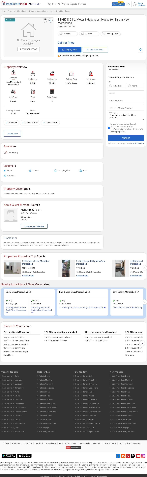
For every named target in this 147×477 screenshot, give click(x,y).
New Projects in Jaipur (121, 426)
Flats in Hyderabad (47, 430)
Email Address (115, 99)
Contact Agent (28, 274)
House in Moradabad (37, 11)
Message (112, 111)
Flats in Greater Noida (48, 410)
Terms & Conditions (67, 442)
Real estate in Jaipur (11, 426)
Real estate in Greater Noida (14, 410)
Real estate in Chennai (12, 414)
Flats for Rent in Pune (84, 390)
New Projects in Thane (121, 418)
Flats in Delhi (44, 374)
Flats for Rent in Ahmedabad (87, 422)
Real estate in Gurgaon (12, 382)
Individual (117, 84)
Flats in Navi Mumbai (47, 406)
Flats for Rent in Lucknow (86, 398)
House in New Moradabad (59, 11)
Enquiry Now (69, 48)
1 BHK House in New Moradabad (57, 336)
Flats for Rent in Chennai (85, 414)
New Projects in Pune (121, 390)
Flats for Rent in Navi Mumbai (87, 406)
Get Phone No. (95, 48)
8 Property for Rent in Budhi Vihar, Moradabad (41, 309)
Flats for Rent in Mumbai (85, 378)
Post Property (118, 3)
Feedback (39, 442)
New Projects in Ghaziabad (123, 402)
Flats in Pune (44, 390)
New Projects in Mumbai (122, 378)
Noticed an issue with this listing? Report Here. (78, 54)
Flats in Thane (45, 418)
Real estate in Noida (11, 394)
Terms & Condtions (137, 143)
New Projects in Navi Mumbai (124, 406)
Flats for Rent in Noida (84, 394)
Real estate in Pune (10, 390)
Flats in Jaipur (44, 426)
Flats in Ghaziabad (47, 402)
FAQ (120, 442)
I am (109, 80)
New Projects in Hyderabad (123, 430)
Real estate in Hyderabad (13, 430)
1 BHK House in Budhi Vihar (55, 340)
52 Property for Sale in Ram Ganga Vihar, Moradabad (82, 306)
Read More (64, 244)
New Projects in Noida (121, 394)
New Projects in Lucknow (122, 398)
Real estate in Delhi (10, 374)
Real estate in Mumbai (12, 378)
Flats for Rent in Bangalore (86, 386)
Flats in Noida (44, 394)
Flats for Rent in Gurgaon (86, 382)
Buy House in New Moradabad (16, 343)
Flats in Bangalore (46, 386)
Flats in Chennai (45, 414)
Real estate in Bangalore (13, 386)
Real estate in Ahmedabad (13, 422)
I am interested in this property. (126, 115)
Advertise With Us (133, 442)
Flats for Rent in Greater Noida (88, 410)
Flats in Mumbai (45, 378)
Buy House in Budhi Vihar (14, 336)
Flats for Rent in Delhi (84, 374)
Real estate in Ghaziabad (13, 402)
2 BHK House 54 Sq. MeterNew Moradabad (35, 261)
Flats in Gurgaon (46, 382)
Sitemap (96, 442)
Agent (134, 84)
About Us (16, 442)
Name (111, 92)
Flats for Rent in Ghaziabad (87, 402)
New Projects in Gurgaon (122, 382)
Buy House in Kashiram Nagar (16, 350)
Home (3, 11)
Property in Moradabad (17, 11)
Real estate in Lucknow (12, 398)
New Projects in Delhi (121, 374)
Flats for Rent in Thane (85, 418)
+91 (110, 106)
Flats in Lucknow (46, 398)
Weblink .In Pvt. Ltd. (65, 475)
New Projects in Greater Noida (125, 410)
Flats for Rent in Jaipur (84, 426)
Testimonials (84, 442)
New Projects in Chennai (122, 414)
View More (8, 354)
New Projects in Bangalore (123, 386)
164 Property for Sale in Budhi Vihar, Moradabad (16, 309)
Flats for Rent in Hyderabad (87, 430)
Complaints (51, 442)
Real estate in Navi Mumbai (14, 406)
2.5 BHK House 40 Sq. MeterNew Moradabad (90, 261)
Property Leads (109, 442)
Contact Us (27, 442)
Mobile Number (124, 106)
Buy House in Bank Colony (14, 347)
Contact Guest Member (34, 225)
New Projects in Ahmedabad (124, 422)
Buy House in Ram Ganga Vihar (16, 340)
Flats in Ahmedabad (47, 422)
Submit (126, 137)
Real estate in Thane (11, 418)
